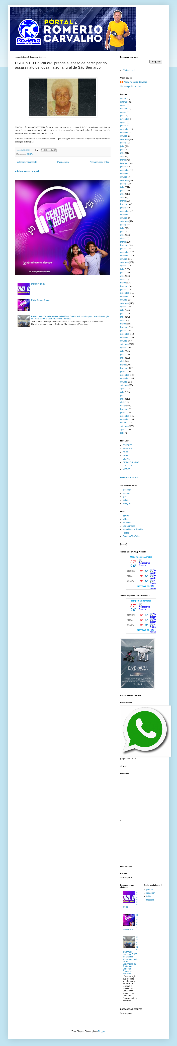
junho (122, 115)
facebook (127, 490)
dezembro (124, 129)
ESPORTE (127, 445)
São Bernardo (129, 526)
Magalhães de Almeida (133, 529)
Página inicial (63, 162)
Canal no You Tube (131, 536)
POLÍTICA (127, 466)
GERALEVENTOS (131, 462)
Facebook (127, 522)
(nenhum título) (38, 284)
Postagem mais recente (26, 162)
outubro (123, 98)
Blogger (101, 1031)
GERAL (30, 154)
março (123, 160)
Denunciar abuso (129, 477)
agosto (123, 105)
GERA (125, 455)
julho (122, 146)
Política (126, 533)
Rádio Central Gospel (27, 171)
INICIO (126, 516)
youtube (126, 493)
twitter (125, 500)
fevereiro (124, 108)
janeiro (123, 126)
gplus (125, 496)
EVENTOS (127, 448)
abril (122, 156)
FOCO (126, 452)
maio (122, 153)
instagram (127, 503)
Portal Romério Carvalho (135, 82)
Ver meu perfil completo (130, 86)
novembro (124, 119)
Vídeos (126, 519)
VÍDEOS (126, 469)
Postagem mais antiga (99, 162)
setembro (124, 102)
